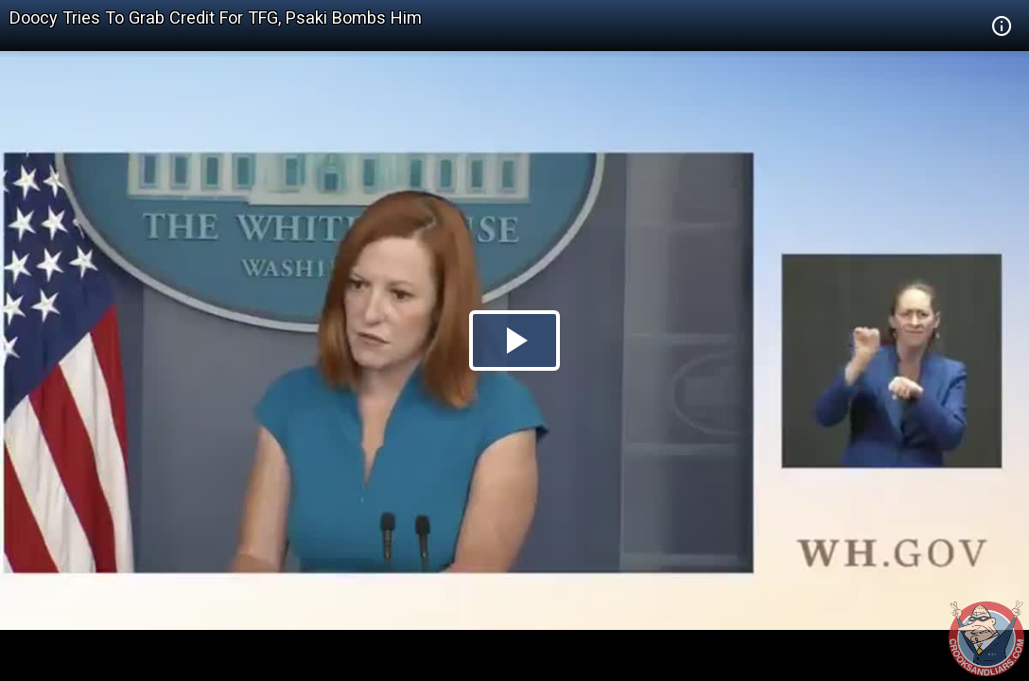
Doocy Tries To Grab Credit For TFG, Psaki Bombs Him (215, 17)
